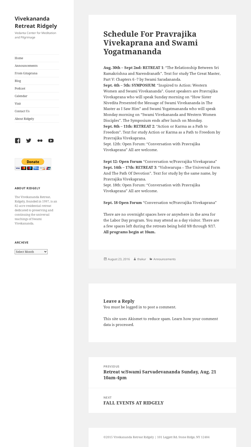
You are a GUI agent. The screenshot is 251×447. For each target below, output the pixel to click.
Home (19, 58)
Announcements (26, 66)
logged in (134, 306)
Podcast (20, 88)
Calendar (21, 96)
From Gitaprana (26, 73)
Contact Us (22, 111)
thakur (141, 259)
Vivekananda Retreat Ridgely (36, 22)
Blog (18, 81)
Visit (18, 103)
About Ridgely (24, 119)
